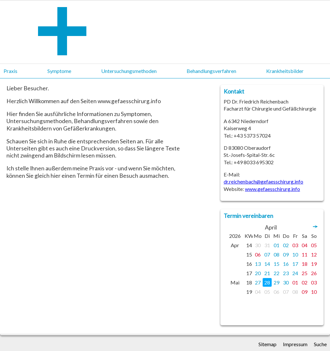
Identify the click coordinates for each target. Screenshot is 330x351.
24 (295, 273)
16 (286, 264)
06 (258, 254)
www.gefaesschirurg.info (272, 189)
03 (295, 245)
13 (258, 264)
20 (258, 273)
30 (258, 245)
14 (267, 264)
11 (304, 254)
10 (295, 254)
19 (314, 264)
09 (286, 254)
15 (276, 264)
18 (304, 264)
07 (267, 254)
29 (276, 282)
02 (286, 245)
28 (267, 282)
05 (314, 245)
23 (286, 273)
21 (267, 273)
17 (295, 264)
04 (304, 245)
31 (267, 245)
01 (276, 245)
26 (314, 273)
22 (276, 273)
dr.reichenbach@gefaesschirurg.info (263, 181)
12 (314, 254)
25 (304, 273)
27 (258, 282)
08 (276, 254)
